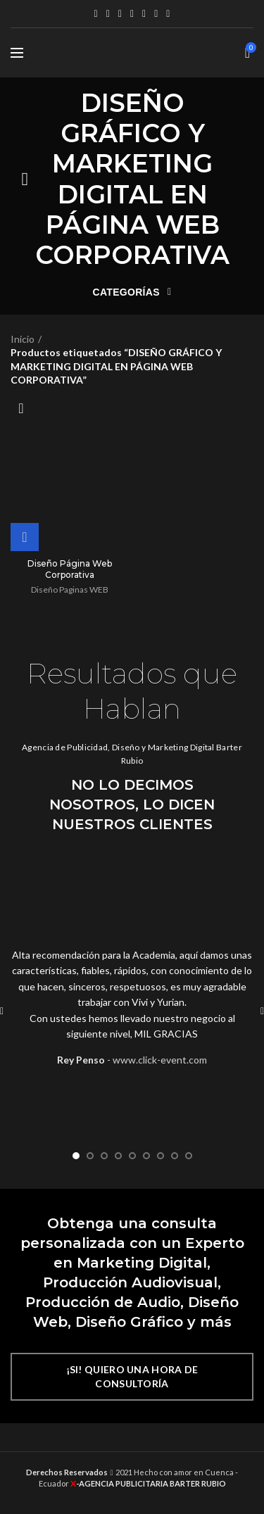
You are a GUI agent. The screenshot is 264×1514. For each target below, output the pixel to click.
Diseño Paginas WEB (69, 589)
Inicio (22, 339)
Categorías (128, 292)
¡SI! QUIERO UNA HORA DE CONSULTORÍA (132, 1376)
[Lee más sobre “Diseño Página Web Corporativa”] (25, 537)
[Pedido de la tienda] (21, 408)
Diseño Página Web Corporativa (69, 569)
